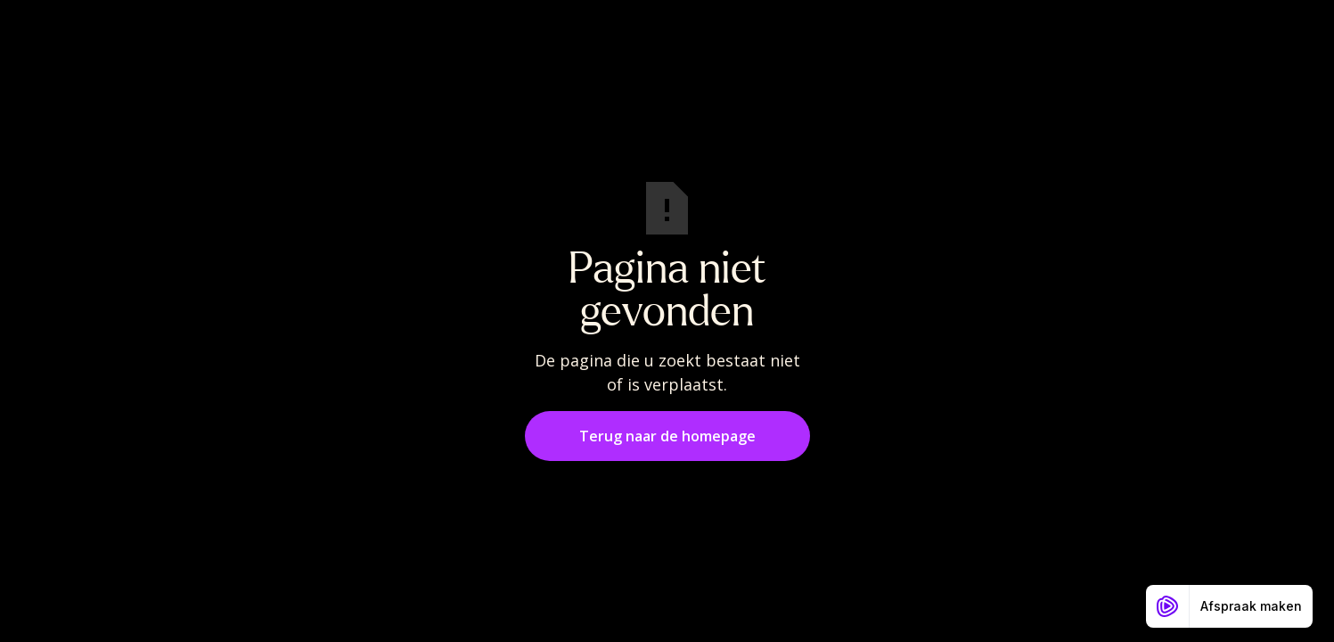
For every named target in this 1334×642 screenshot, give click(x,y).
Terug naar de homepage (667, 436)
